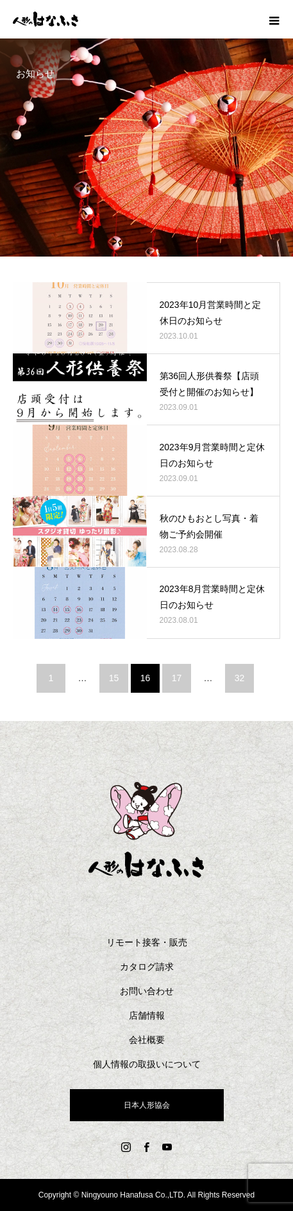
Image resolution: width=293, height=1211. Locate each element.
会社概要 (147, 1040)
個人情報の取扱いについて (147, 1064)
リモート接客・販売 (146, 942)
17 (177, 678)
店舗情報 (147, 1015)
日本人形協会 (147, 1105)
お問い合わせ (147, 991)
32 (240, 678)
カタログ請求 (147, 966)
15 (114, 678)
